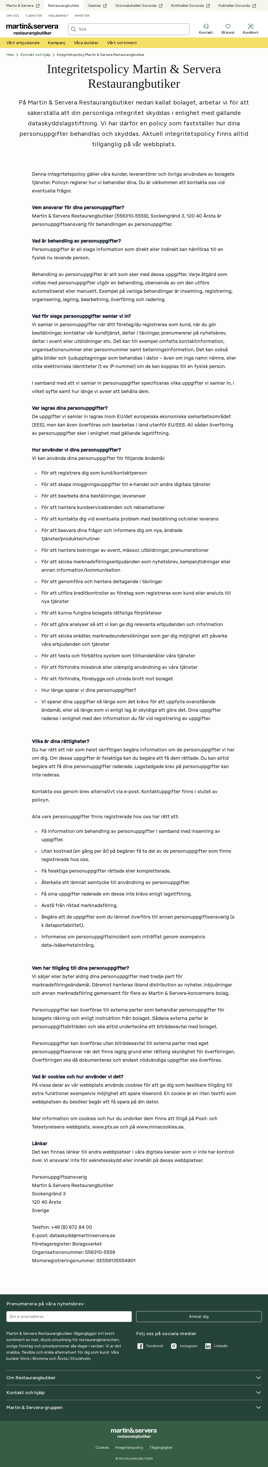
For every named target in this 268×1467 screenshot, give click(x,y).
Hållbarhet (58, 15)
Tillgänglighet (160, 1447)
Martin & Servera (23, 5)
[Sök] (134, 29)
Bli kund (227, 29)
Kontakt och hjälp (134, 1392)
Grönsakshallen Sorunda (139, 5)
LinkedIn (216, 1346)
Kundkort (251, 29)
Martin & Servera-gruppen (134, 1407)
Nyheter (82, 15)
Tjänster (33, 15)
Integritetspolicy (129, 1447)
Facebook (149, 1346)
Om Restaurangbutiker (134, 1378)
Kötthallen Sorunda (190, 5)
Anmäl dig (199, 1316)
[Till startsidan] (32, 29)
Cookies (102, 1447)
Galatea (97, 5)
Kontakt (206, 29)
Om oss (12, 15)
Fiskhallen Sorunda (237, 5)
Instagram (184, 1346)
